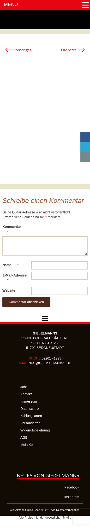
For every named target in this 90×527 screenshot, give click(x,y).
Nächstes (73, 49)
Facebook (72, 487)
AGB (24, 437)
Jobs (24, 387)
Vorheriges (18, 49)
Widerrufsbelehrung (35, 430)
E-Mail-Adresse (14, 278)
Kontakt (26, 394)
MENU (11, 4)
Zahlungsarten (31, 416)
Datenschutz (29, 409)
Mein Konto (28, 445)
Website (8, 290)
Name (12, 265)
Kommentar (11, 230)
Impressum (28, 401)
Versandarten (30, 423)
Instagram (71, 497)
